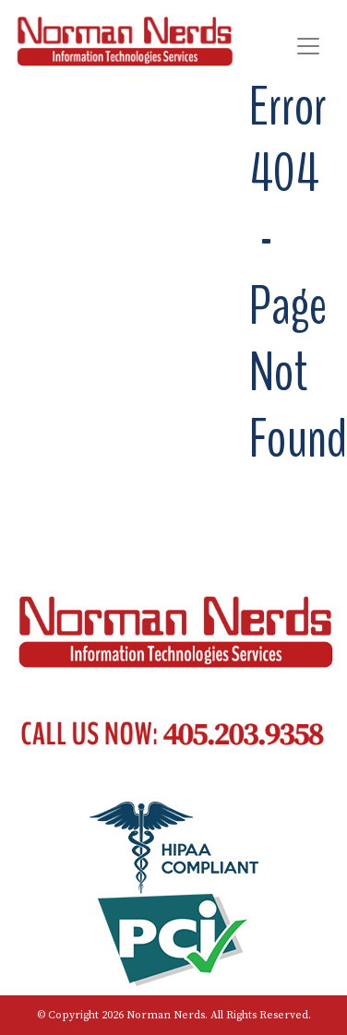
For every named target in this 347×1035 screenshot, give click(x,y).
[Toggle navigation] (308, 46)
